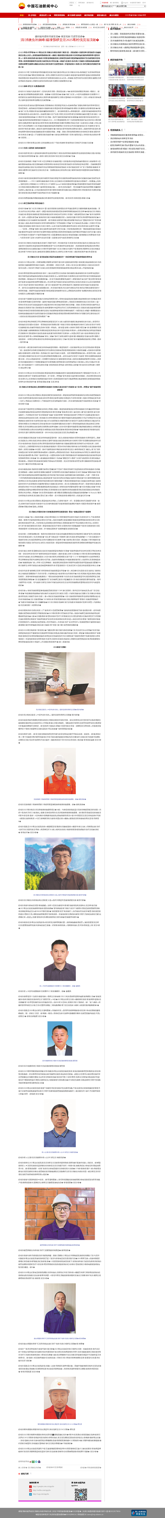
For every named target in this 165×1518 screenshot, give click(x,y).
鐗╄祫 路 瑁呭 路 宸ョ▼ (112, 24)
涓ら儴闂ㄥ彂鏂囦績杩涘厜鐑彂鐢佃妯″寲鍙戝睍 (131, 34)
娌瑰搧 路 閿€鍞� (69, 24)
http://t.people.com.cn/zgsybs (43, 1486)
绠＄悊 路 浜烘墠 (99, 27)
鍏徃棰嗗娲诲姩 (74, 15)
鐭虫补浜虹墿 (128, 27)
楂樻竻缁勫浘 (25, 20)
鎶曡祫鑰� (73, 3)
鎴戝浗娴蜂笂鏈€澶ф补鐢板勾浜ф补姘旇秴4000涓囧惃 (133, 145)
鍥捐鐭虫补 (102, 15)
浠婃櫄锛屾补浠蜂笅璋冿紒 (121, 138)
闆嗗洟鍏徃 (81, 4)
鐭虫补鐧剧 (114, 15)
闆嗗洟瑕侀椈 (59, 15)
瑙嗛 (58, 27)
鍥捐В (68, 27)
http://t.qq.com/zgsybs (41, 1494)
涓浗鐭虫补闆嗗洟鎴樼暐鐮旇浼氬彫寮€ (127, 37)
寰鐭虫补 (114, 27)
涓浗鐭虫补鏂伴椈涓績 (51, 46)
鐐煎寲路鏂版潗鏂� (50, 24)
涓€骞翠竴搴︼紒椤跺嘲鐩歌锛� (124, 142)
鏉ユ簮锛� (23, 1468)
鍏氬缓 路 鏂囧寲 (81, 27)
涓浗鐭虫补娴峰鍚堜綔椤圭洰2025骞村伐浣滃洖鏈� (60, 40)
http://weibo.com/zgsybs (42, 1490)
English (126, 3)
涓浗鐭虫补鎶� (40, 20)
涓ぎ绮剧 (32, 15)
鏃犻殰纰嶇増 (116, 4)
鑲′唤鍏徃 (90, 3)
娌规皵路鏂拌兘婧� (30, 24)
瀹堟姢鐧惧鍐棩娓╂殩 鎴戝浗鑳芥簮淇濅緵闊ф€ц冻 (133, 149)
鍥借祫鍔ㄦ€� (45, 15)
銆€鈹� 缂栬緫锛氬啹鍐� (90, 1468)
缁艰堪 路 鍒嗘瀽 (28, 27)
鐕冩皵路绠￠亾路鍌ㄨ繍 (89, 24)
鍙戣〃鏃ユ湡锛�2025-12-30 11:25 (72, 46)
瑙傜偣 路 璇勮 (45, 27)
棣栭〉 (22, 15)
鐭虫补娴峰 (131, 24)
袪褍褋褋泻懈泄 (135, 3)
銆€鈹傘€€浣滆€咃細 (54, 1467)
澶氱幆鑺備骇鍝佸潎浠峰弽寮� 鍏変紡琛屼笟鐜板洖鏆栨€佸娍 (136, 135)
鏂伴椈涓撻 (89, 15)
